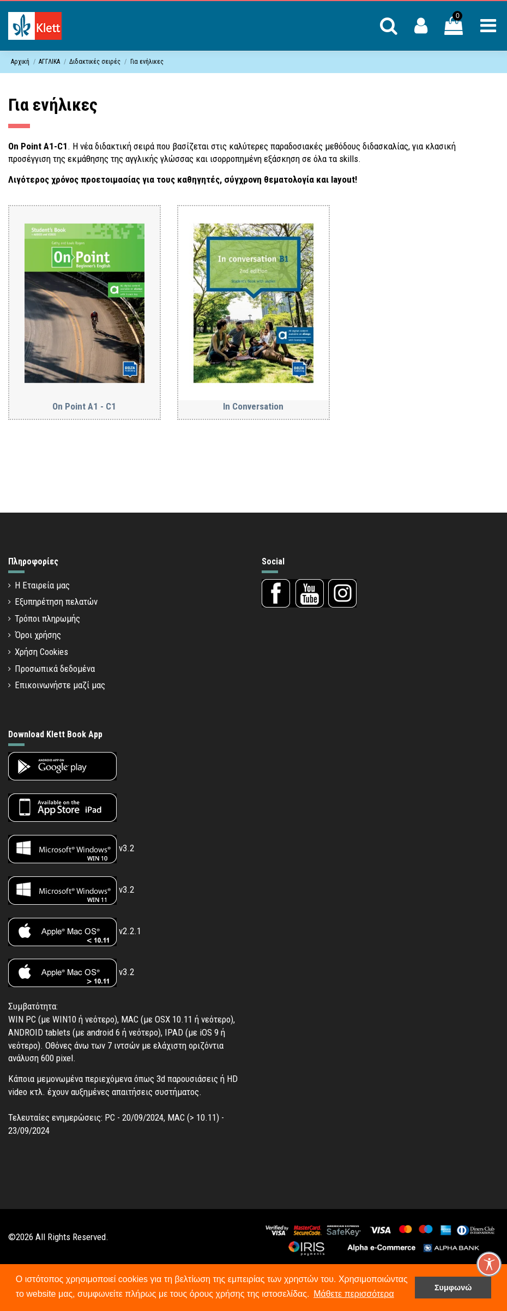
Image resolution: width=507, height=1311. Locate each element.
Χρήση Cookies (41, 651)
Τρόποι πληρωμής (47, 618)
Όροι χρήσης (38, 634)
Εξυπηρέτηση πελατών (56, 601)
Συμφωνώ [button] (453, 1287)
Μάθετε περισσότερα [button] (353, 1293)
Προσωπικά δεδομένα (55, 668)
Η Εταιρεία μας (42, 585)
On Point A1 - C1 (84, 406)
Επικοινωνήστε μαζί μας (60, 684)
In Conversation (253, 406)
